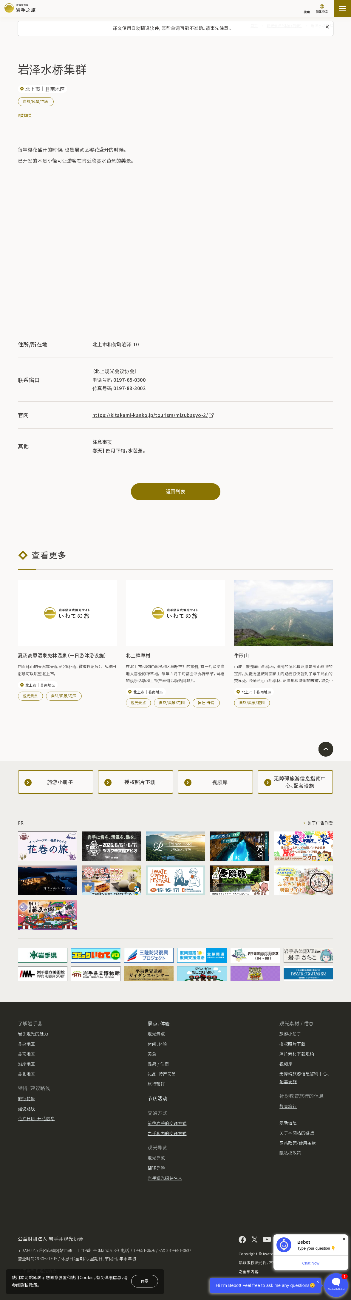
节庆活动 (157, 1098)
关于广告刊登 (320, 823)
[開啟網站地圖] (342, 8)
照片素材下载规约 (296, 1054)
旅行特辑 (26, 1098)
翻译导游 (156, 1168)
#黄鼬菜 (25, 115)
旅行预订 (156, 1084)
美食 (152, 1054)
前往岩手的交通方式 (167, 1123)
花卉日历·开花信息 (36, 1118)
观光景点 (30, 695)
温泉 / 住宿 (158, 1064)
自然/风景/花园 (36, 101)
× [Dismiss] (344, 1239)
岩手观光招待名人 (165, 1178)
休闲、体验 (157, 1044)
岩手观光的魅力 (33, 1034)
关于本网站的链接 (296, 1133)
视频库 (285, 1064)
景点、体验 (159, 1023)
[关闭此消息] (327, 27)
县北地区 (26, 1074)
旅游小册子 (290, 1034)
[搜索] (306, 9)
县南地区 (26, 1054)
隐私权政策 (290, 1153)
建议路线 (26, 1109)
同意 (144, 1280)
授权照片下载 (292, 1044)
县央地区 (26, 1044)
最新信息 (288, 1123)
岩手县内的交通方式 (167, 1133)
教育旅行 (288, 1106)
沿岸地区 (26, 1064)
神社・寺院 (206, 702)
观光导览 (156, 1158)
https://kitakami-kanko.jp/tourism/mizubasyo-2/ (153, 414)
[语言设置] (322, 9)
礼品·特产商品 (162, 1074)
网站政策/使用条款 (297, 1143)
